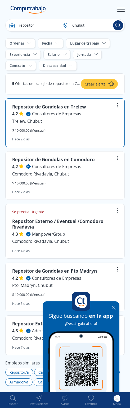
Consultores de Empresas (56, 114)
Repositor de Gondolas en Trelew (49, 106)
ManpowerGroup (48, 234)
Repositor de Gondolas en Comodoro (53, 159)
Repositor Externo (32, 323)
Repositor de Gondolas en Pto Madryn (54, 271)
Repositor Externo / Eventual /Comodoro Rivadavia (58, 224)
